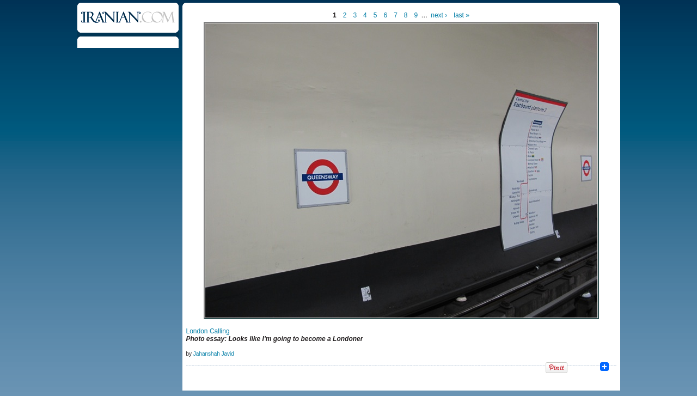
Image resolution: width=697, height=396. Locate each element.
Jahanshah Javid (213, 354)
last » (461, 15)
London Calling (208, 331)
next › (439, 15)
